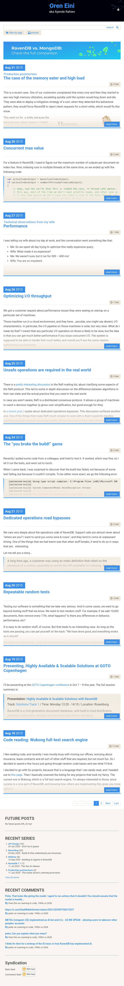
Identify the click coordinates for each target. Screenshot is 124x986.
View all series (12, 877)
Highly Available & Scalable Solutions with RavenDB (62, 699)
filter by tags (14, 32)
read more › (112, 124)
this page (16, 774)
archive (33, 32)
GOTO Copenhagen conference (50, 685)
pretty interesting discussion (33, 384)
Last (116, 803)
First (77, 803)
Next (108, 803)
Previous (87, 803)
